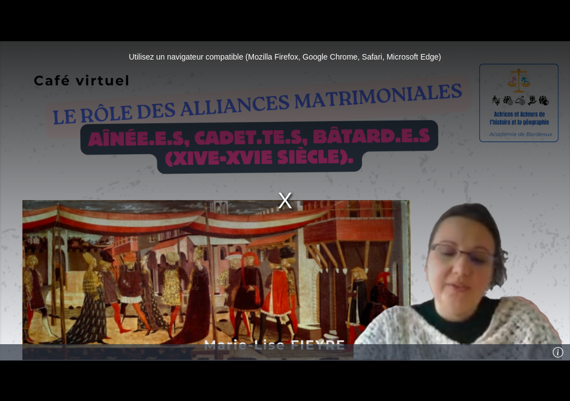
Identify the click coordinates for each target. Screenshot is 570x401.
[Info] (558, 352)
